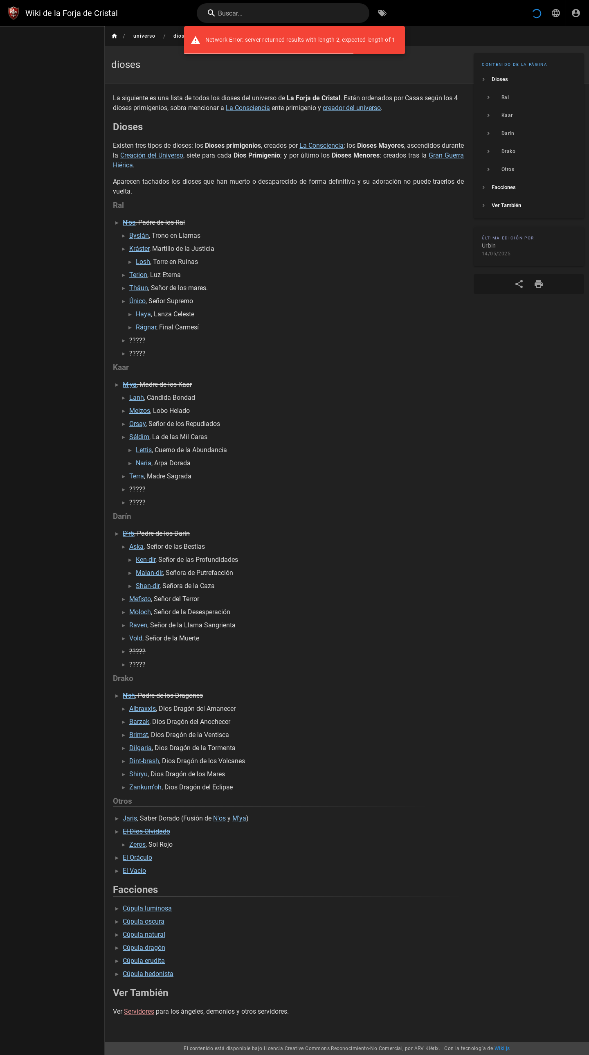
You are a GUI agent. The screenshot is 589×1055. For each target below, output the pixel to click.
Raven (138, 625)
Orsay (137, 424)
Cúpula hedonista (148, 974)
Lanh (136, 397)
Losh (143, 262)
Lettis (144, 450)
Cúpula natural (144, 934)
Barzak (139, 722)
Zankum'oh (145, 787)
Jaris (130, 818)
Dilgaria (140, 748)
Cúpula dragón (144, 947)
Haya (143, 314)
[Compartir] (519, 284)
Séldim (139, 437)
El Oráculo (137, 857)
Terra (136, 476)
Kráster (139, 248)
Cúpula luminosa (147, 908)
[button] (556, 13)
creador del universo (352, 108)
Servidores (139, 1011)
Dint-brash (144, 761)
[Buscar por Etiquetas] (382, 13)
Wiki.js (502, 1048)
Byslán (139, 235)
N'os (219, 818)
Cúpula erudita (144, 961)
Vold (135, 638)
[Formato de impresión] (539, 284)
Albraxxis (142, 708)
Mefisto (140, 599)
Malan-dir (149, 573)
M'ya (239, 818)
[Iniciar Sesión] (576, 13)
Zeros (137, 844)
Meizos (139, 411)
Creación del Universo (151, 155)
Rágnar (146, 327)
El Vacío (134, 871)
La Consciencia (248, 108)
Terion (138, 275)
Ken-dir (145, 560)
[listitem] (529, 79)
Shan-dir (148, 586)
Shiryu (138, 774)
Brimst (138, 735)
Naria (143, 463)
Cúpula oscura (143, 921)
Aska (136, 546)
